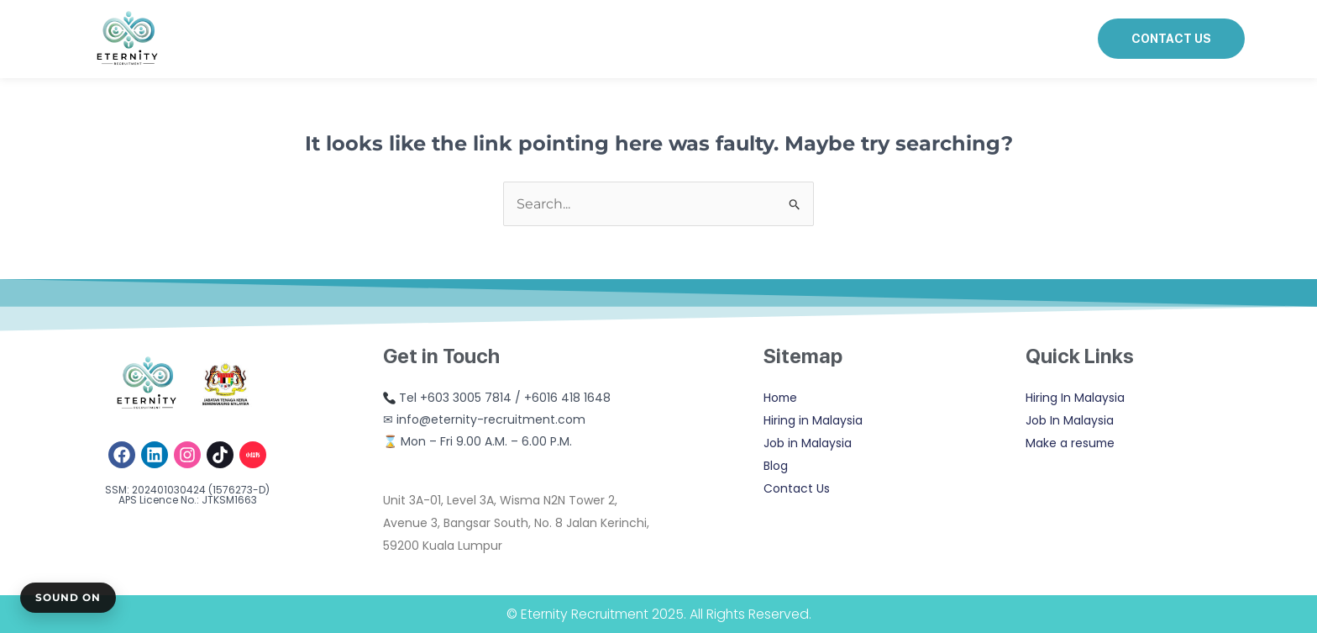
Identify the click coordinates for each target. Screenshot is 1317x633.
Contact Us (796, 488)
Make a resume (1071, 443)
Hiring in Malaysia (813, 420)
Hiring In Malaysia (1075, 397)
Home (781, 397)
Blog (775, 465)
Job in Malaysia (807, 443)
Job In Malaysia (1070, 420)
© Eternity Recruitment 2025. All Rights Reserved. (659, 614)
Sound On (68, 597)
